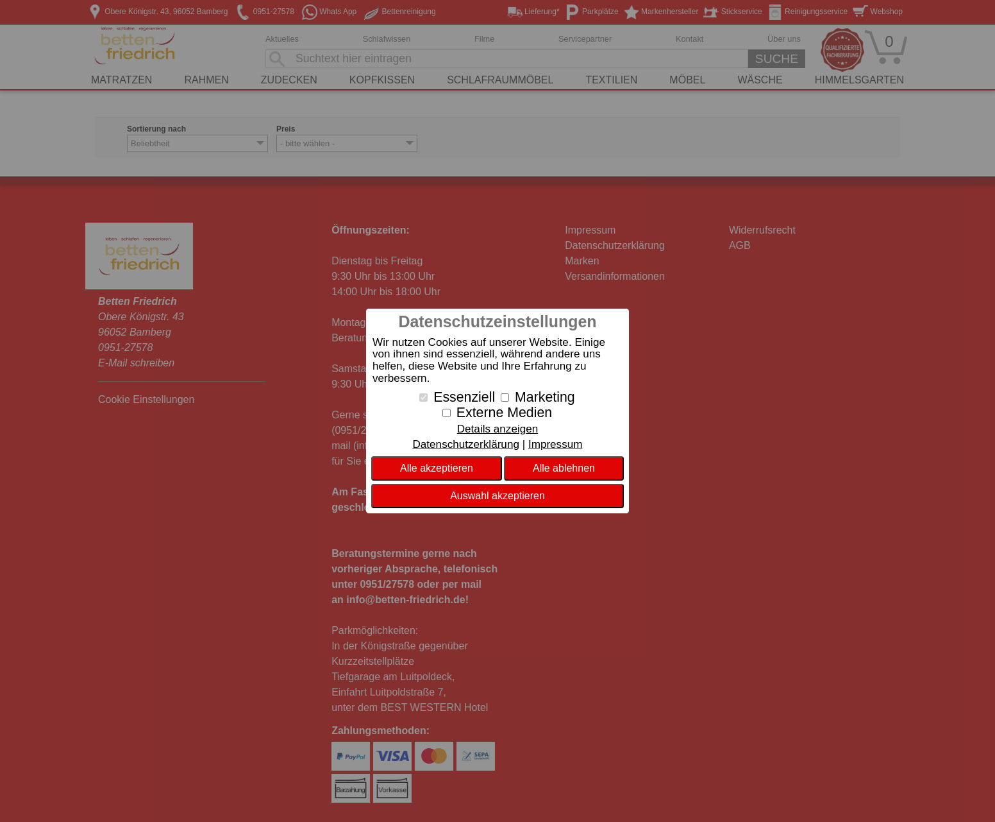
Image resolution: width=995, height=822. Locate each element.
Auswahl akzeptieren (497, 495)
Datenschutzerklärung (465, 444)
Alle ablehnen (564, 468)
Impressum (555, 444)
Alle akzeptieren (436, 468)
